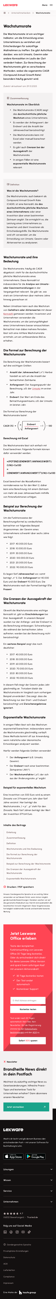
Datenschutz (9, 1257)
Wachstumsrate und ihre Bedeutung (24, 849)
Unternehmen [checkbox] (10, 1201)
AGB (35, 1032)
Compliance (8, 1276)
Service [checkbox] (7, 1191)
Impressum (8, 1283)
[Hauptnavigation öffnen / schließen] (47, 5)
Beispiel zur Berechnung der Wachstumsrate (28, 864)
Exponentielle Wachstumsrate (21, 878)
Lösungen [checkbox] (8, 1169)
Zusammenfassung (16, 838)
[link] (28, 1129)
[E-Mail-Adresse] (28, 1000)
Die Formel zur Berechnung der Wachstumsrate (22, 856)
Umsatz (36, 388)
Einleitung (11, 832)
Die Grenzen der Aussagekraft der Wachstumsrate (24, 871)
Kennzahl (8, 313)
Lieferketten (9, 1270)
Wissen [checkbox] (7, 1180)
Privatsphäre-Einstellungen (16, 1251)
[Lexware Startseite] (10, 5)
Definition (11, 843)
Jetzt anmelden (15, 1107)
